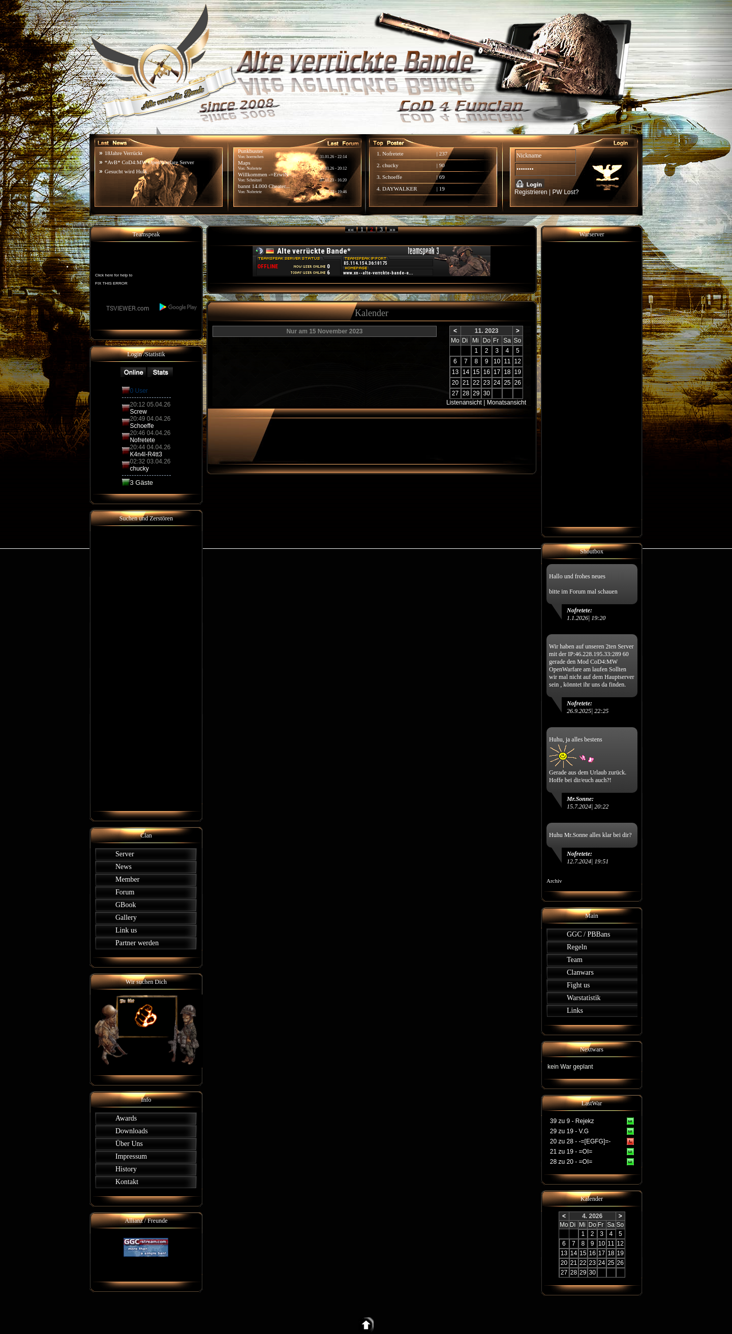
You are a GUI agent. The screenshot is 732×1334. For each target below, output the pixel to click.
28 (466, 393)
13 (455, 372)
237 (443, 153)
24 (497, 382)
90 (442, 165)
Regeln (577, 947)
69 (442, 177)
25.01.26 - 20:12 (333, 168)
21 (466, 382)
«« (351, 229)
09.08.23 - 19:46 (333, 192)
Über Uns (129, 1143)
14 (466, 372)
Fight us (578, 985)
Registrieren (530, 192)
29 (476, 393)
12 (517, 361)
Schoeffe (392, 177)
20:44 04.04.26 (150, 447)
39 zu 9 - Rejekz (572, 1121)
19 (442, 188)
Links (575, 1010)
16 (486, 372)
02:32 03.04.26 (150, 461)
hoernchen (255, 156)
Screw (138, 411)
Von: (242, 192)
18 (507, 372)
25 (507, 382)
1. (379, 153)
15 (476, 372)
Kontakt (126, 1182)
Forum (124, 892)
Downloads (131, 1131)
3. (379, 177)
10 (497, 361)
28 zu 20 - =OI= (571, 1161)
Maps (244, 163)
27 (455, 393)
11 (507, 361)
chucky (390, 165)
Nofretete (254, 192)
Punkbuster (250, 151)
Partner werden (137, 943)
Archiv (554, 881)
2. (379, 165)
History (126, 1169)
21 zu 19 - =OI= (571, 1151)
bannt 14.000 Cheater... (264, 186)
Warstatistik (584, 998)
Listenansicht (464, 402)
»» (392, 229)
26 (517, 382)
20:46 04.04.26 (150, 433)
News (123, 867)
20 (455, 382)
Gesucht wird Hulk (126, 171)
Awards (126, 1118)
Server (124, 854)
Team (575, 960)
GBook (125, 905)
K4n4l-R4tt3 (146, 454)
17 (497, 372)
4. (379, 188)
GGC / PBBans (589, 934)
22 (476, 382)
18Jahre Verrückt (124, 153)
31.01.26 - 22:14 (333, 156)
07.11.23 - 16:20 (333, 180)
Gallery (126, 917)
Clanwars (580, 972)
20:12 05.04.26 (150, 404)
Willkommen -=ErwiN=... (267, 174)
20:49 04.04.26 (150, 418)
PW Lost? (566, 192)
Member (127, 879)
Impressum (131, 1156)
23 (486, 382)
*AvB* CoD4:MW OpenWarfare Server (149, 162)
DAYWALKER (399, 188)
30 (486, 393)
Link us (126, 930)
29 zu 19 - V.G (569, 1131)
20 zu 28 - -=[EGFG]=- (580, 1141)
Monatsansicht (506, 402)
